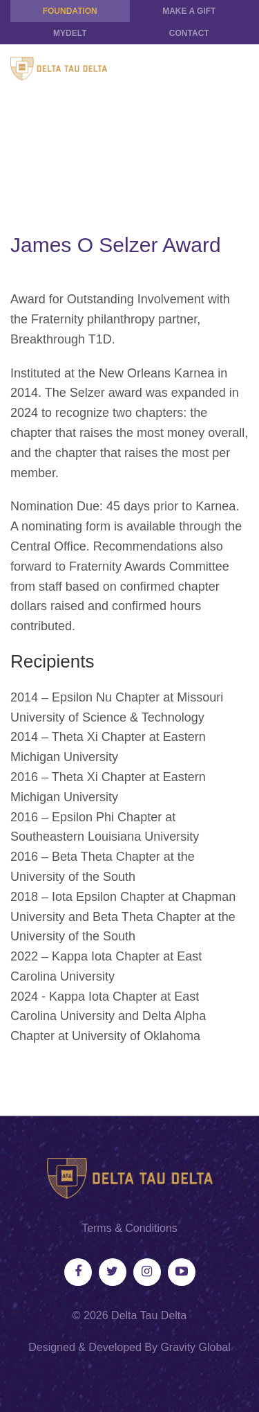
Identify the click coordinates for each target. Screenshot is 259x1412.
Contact (189, 33)
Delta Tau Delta (148, 1315)
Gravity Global (195, 1347)
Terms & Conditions (129, 1228)
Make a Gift (188, 11)
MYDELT (69, 33)
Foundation (70, 11)
